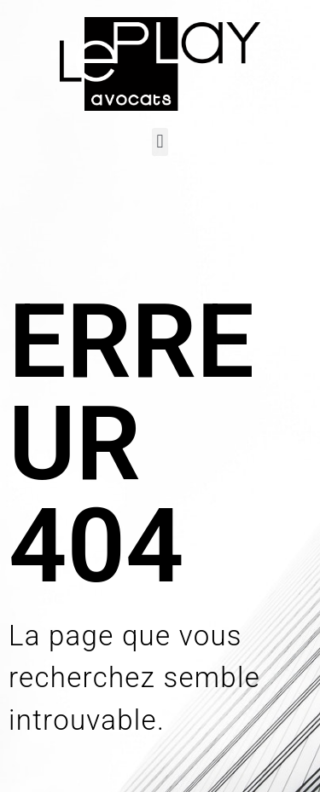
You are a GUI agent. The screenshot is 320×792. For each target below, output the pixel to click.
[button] (160, 142)
